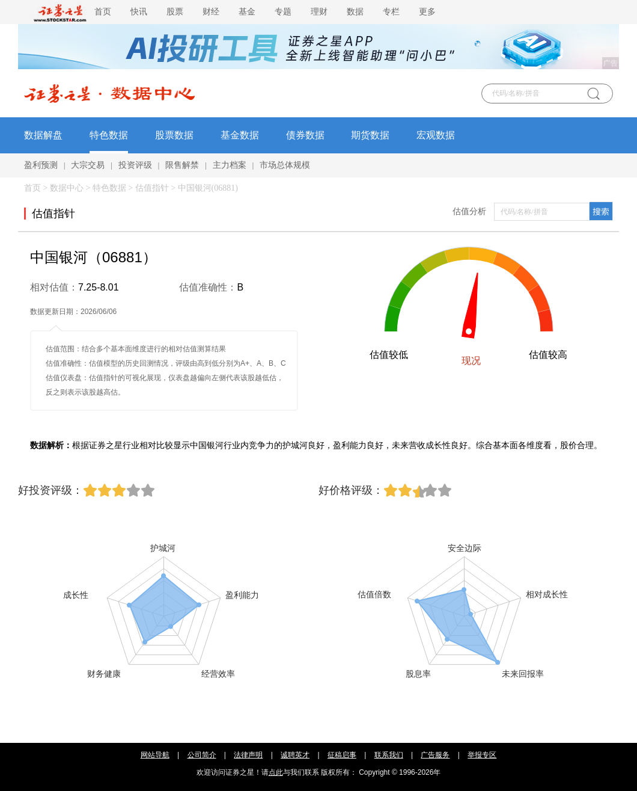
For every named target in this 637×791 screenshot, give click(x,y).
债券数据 (305, 135)
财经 (211, 11)
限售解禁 (182, 165)
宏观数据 (435, 135)
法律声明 (248, 755)
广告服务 (435, 755)
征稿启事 (342, 755)
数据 (355, 11)
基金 (247, 11)
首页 (102, 11)
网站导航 (155, 755)
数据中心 (67, 187)
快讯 (138, 11)
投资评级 (135, 165)
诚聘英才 (295, 755)
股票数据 (174, 135)
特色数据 (109, 135)
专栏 (391, 11)
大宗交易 (88, 165)
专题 (283, 11)
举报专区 (482, 755)
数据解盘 (43, 135)
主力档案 (229, 165)
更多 (427, 11)
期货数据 (370, 135)
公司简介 (201, 755)
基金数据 (240, 135)
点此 (276, 772)
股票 (174, 11)
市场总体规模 (285, 165)
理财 (319, 11)
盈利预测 (41, 165)
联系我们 (388, 755)
